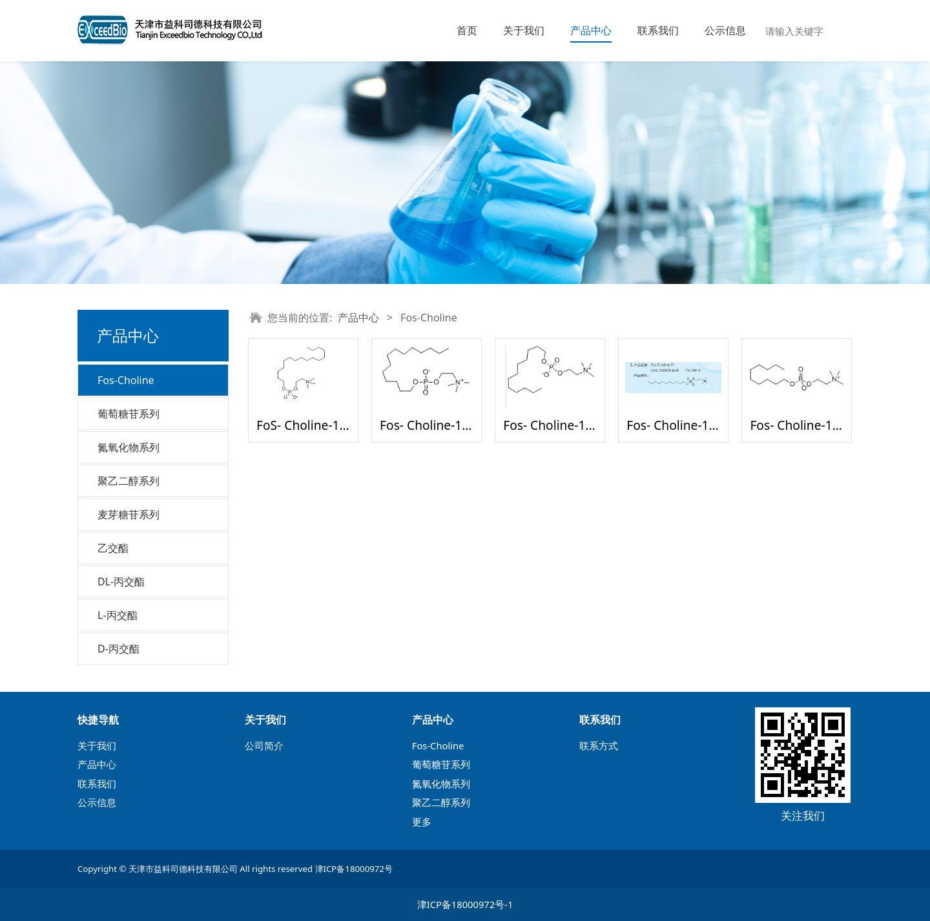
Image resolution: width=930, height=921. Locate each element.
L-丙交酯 (118, 615)
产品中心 (591, 30)
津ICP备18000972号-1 (465, 904)
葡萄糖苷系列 (129, 414)
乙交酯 (113, 548)
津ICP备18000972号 (354, 869)
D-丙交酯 (119, 649)
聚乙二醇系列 (129, 481)
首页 (467, 30)
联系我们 (658, 30)
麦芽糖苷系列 (129, 514)
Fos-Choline (126, 380)
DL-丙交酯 (121, 581)
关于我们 (523, 30)
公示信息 (725, 30)
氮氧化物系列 (129, 447)
